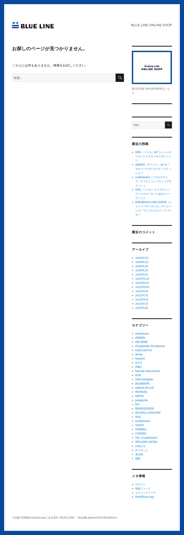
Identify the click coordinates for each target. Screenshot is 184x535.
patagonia (141, 400)
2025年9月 (142, 291)
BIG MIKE (141, 342)
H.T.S (138, 362)
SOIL (138, 417)
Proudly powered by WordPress (97, 517)
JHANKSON (142, 383)
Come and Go (143, 350)
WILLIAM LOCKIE (146, 442)
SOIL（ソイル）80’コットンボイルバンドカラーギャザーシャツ (153, 156)
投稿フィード (143, 488)
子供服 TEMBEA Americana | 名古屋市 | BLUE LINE (43, 517)
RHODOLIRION (144, 408)
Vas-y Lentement (146, 437)
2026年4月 (142, 262)
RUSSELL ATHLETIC (148, 412)
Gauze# (140, 358)
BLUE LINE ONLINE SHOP (151, 25)
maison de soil (144, 387)
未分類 (139, 454)
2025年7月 (141, 295)
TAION (139, 425)
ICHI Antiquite (144, 379)
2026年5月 (142, 258)
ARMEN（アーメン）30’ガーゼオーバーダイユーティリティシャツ (153, 169)
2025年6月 (142, 299)
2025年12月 (142, 278)
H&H (138, 367)
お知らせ (140, 446)
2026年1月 (141, 274)
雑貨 (137, 458)
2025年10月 (142, 287)
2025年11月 (142, 283)
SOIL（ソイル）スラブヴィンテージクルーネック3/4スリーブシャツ (152, 194)
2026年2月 (142, 270)
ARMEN (140, 337)
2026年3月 (141, 266)
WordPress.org (144, 497)
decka (139, 354)
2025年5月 (141, 303)
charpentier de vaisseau (150, 346)
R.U (137, 404)
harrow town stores (147, 371)
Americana (142, 333)
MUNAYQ (141, 392)
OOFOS (139, 396)
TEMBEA (140, 429)
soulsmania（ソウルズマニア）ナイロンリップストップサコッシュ (153, 181)
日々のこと (141, 450)
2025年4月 (141, 308)
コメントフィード (145, 492)
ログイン (140, 484)
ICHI (138, 375)
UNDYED (140, 433)
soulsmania (142, 421)
